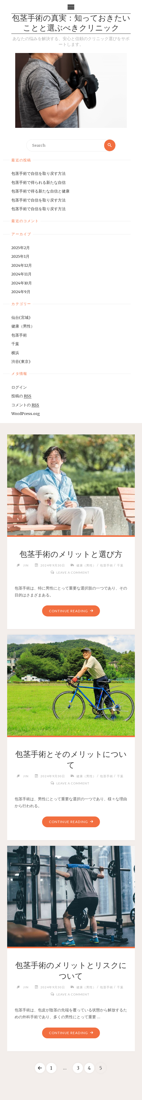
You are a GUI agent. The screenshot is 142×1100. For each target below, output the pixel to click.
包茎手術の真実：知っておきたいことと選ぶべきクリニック (71, 23)
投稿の (21, 396)
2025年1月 (20, 256)
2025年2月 (20, 247)
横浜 (15, 352)
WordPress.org (25, 413)
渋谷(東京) (20, 361)
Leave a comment (72, 572)
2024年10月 (21, 283)
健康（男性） (23, 326)
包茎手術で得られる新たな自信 (38, 182)
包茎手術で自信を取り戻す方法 (38, 173)
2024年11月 (21, 274)
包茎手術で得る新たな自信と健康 (40, 191)
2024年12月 (21, 265)
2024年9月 (20, 291)
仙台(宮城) (20, 317)
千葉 (15, 343)
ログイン (19, 387)
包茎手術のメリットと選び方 (70, 554)
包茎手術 (19, 335)
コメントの (25, 404)
